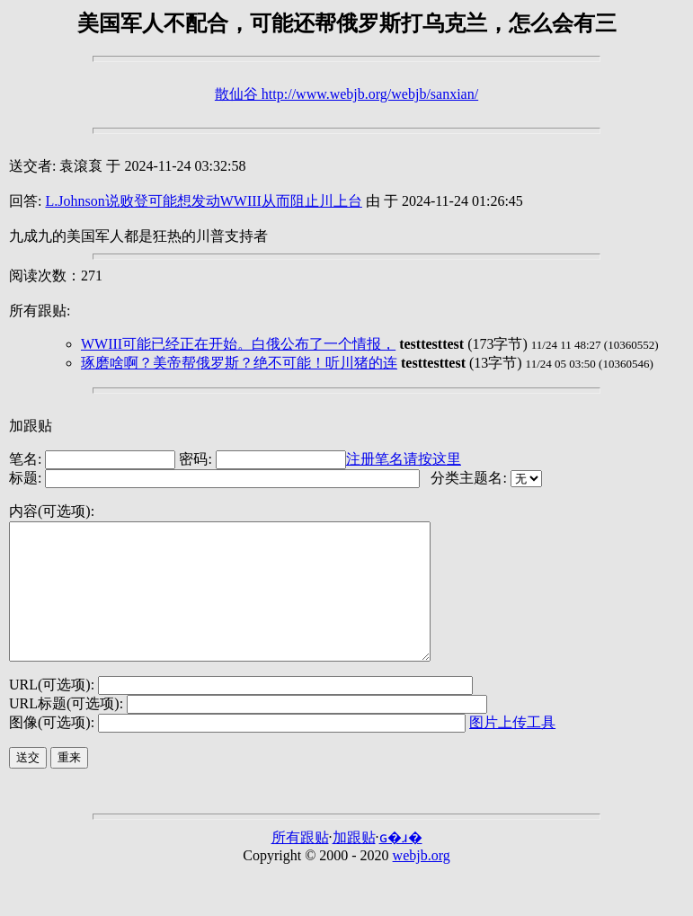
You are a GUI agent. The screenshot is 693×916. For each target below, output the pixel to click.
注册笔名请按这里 (403, 459)
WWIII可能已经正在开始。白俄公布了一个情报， (238, 343)
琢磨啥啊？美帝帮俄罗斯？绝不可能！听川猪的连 (239, 362)
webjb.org (421, 882)
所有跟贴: (39, 310)
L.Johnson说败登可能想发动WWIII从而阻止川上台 (203, 201)
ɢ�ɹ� (400, 864)
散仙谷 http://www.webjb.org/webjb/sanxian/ (346, 94)
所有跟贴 (300, 864)
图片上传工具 (512, 749)
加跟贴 (30, 425)
